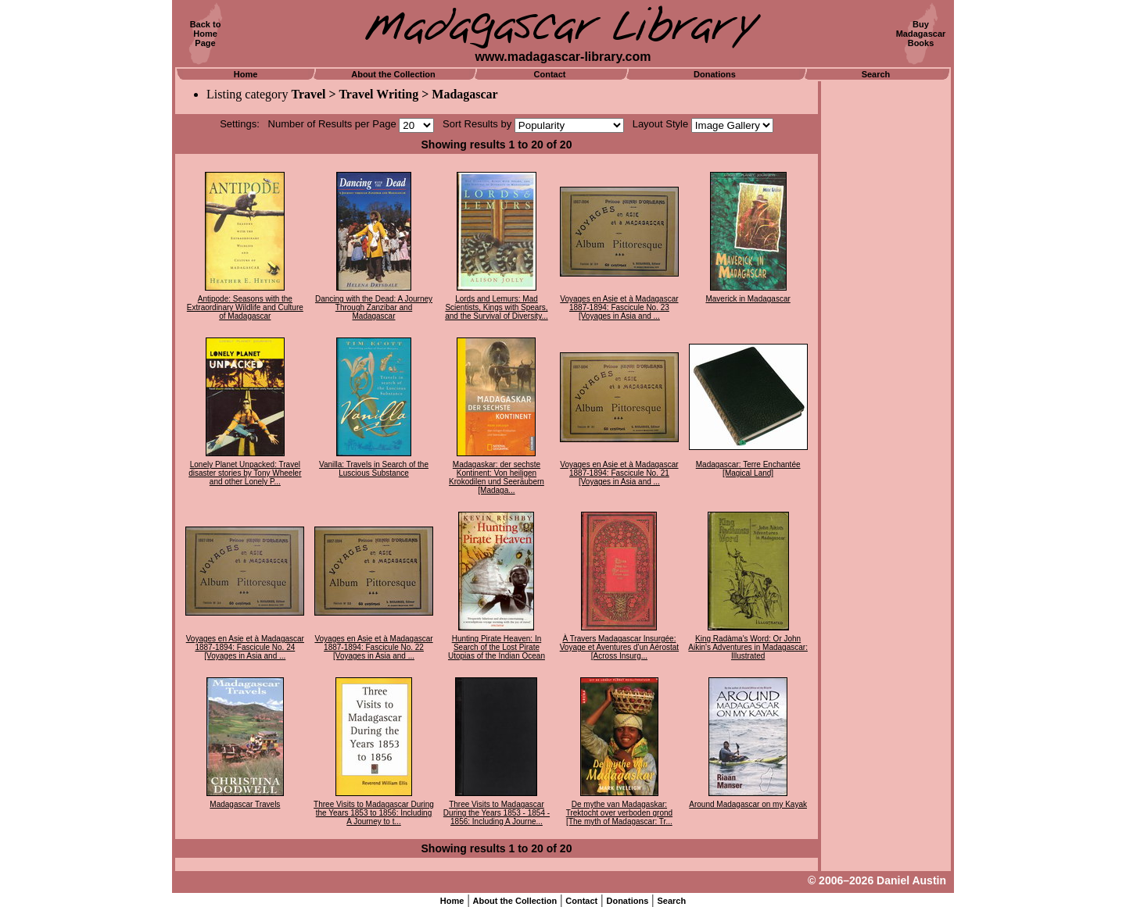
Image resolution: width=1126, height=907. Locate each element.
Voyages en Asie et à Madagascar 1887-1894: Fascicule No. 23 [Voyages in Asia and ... (619, 307)
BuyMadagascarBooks (921, 34)
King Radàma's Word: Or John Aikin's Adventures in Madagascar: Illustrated (748, 647)
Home (246, 74)
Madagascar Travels (245, 804)
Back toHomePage (205, 34)
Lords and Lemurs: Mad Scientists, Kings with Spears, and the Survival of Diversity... (496, 307)
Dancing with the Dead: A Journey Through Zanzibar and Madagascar (373, 307)
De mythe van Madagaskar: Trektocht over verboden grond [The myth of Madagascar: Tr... (619, 813)
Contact (550, 74)
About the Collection (393, 74)
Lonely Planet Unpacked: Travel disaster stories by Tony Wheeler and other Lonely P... (244, 473)
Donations (715, 74)
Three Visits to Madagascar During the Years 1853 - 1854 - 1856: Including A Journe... (496, 813)
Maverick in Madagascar (747, 299)
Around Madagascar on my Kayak (748, 804)
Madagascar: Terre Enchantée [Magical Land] (748, 468)
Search (876, 74)
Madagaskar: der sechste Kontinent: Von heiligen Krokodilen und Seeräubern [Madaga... (496, 477)
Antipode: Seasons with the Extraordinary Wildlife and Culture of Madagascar (245, 307)
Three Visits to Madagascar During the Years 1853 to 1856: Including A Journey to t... (374, 813)
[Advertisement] (885, 316)
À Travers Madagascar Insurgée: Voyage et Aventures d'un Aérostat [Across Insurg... (619, 647)
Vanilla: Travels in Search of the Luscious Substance (374, 468)
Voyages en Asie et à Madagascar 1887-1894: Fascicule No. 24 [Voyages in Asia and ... (245, 647)
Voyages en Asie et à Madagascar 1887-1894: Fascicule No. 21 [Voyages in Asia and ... (619, 473)
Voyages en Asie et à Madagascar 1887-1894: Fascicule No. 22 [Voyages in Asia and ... (373, 647)
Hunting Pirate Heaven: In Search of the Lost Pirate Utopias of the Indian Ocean (496, 647)
